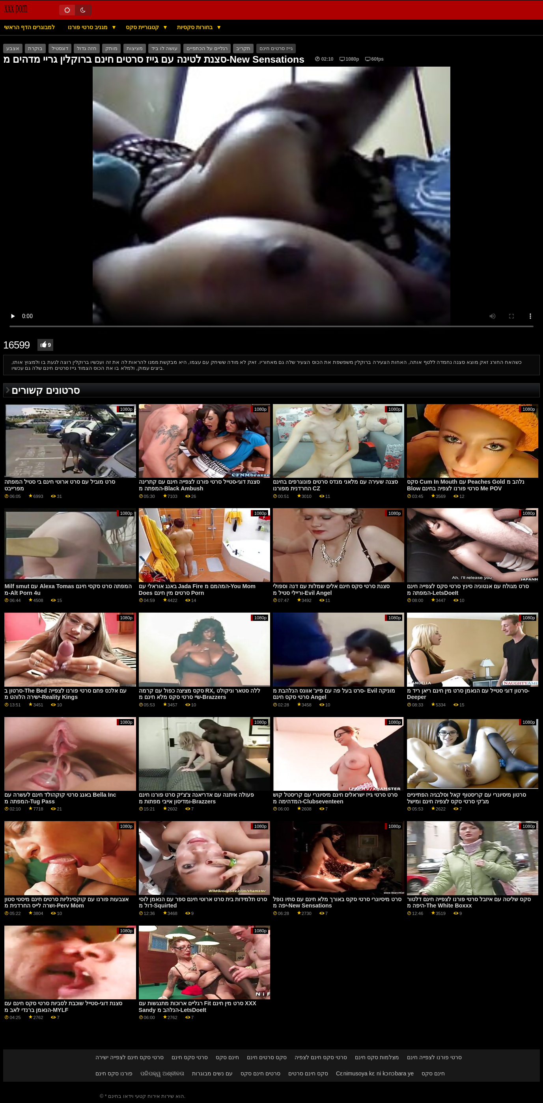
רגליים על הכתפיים (207, 48)
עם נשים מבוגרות (212, 1073)
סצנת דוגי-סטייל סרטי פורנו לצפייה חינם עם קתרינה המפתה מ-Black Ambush (199, 485)
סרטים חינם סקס (260, 1073)
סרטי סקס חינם (190, 1057)
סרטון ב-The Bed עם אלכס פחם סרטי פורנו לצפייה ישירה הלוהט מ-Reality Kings (65, 694)
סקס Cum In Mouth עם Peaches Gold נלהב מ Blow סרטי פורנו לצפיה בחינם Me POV (465, 485)
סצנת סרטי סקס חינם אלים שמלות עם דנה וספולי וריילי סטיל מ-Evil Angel (331, 589)
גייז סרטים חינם (276, 48)
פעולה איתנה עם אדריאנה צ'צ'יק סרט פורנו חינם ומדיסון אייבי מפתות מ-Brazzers (196, 798)
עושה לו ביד (164, 48)
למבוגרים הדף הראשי (29, 27)
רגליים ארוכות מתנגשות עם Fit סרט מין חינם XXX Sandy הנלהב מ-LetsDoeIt (197, 1006)
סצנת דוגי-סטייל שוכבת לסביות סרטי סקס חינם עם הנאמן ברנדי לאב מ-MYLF (63, 1006)
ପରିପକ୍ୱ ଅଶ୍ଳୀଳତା (162, 1073)
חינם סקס (227, 1057)
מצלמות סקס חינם (377, 1057)
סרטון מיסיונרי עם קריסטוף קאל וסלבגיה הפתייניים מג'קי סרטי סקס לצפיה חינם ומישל (466, 798)
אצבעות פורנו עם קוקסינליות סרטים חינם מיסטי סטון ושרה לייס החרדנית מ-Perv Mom (66, 902)
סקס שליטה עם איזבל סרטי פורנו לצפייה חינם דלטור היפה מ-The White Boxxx (469, 902)
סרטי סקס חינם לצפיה (321, 1057)
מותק (111, 48)
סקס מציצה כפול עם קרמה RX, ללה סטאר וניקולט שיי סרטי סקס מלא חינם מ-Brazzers (200, 694)
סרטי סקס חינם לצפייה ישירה (129, 1057)
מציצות (135, 48)
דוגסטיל (60, 48)
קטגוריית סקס (143, 27)
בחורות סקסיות (195, 27)
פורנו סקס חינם (113, 1073)
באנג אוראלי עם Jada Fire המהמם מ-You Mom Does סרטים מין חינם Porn (197, 589)
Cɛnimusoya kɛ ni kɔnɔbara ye (375, 1073)
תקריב (243, 48)
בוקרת (35, 48)
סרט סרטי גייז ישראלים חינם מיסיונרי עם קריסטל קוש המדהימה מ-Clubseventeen (335, 798)
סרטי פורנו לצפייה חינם (434, 1057)
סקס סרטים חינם (267, 1057)
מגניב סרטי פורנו (88, 27)
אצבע (12, 48)
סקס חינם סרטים (308, 1073)
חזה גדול (86, 48)
